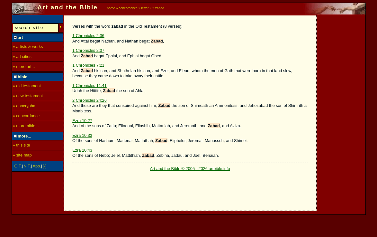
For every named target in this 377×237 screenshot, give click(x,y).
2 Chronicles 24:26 (89, 100)
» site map (22, 156)
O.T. (18, 167)
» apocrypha (24, 106)
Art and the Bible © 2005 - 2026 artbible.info (190, 168)
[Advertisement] (341, 111)
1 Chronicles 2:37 (88, 50)
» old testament (27, 86)
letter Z (146, 8)
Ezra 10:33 (82, 135)
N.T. (27, 167)
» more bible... (26, 126)
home (111, 8)
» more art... (24, 67)
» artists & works (28, 47)
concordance (128, 8)
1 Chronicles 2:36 (88, 35)
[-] (44, 167)
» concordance (26, 116)
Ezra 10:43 (82, 150)
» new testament (28, 96)
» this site (21, 146)
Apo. (36, 167)
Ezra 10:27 (82, 120)
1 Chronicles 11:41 (89, 85)
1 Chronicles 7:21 (88, 65)
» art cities (22, 57)
